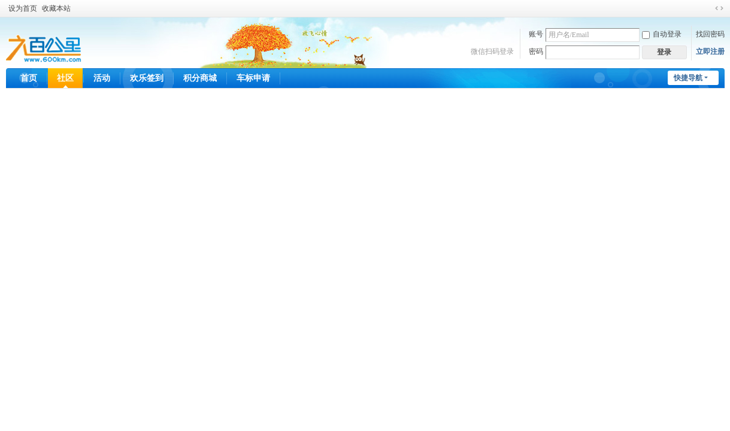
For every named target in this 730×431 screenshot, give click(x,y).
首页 (28, 78)
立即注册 (710, 51)
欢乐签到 (146, 78)
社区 (65, 78)
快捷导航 (688, 78)
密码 (536, 51)
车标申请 (253, 78)
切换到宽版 (719, 8)
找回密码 (710, 34)
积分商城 (200, 78)
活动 (101, 78)
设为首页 (22, 8)
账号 (536, 34)
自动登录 (661, 34)
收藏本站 (56, 8)
